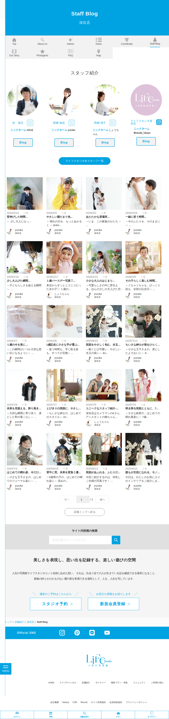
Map (98, 53)
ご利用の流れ (157, 683)
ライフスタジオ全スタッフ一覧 (84, 161)
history (65, 703)
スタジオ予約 (55, 604)
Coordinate (127, 41)
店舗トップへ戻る (85, 512)
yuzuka (19, 230)
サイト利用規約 (98, 703)
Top (14, 41)
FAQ (70, 53)
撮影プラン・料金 (119, 683)
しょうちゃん (61, 294)
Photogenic (42, 53)
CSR (75, 703)
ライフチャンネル (68, 683)
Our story (14, 53)
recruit (84, 703)
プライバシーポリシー (136, 703)
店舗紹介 (86, 683)
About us (42, 41)
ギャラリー (100, 683)
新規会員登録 (112, 604)
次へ (102, 499)
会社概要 (54, 703)
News (99, 41)
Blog (23, 142)
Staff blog (155, 41)
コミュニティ (139, 683)
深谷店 (18, 233)
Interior (70, 41)
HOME (51, 683)
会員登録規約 (115, 703)
